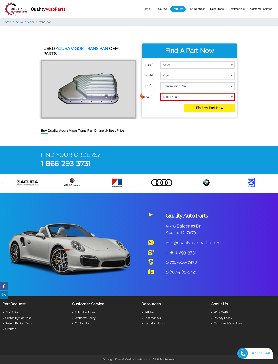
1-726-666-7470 (181, 262)
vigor (30, 22)
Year (148, 96)
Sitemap (10, 329)
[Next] (275, 183)
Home (146, 8)
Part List (178, 8)
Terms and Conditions (228, 323)
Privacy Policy (223, 318)
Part (148, 86)
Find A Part (12, 312)
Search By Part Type (18, 323)
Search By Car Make (18, 318)
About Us (161, 8)
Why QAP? (221, 312)
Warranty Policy (85, 318)
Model (149, 75)
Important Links (154, 323)
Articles (149, 312)
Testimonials (236, 8)
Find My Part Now (209, 108)
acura (19, 22)
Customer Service (261, 8)
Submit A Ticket (85, 312)
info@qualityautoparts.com (192, 242)
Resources (217, 8)
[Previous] (2, 183)
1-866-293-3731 (66, 163)
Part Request (196, 8)
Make (149, 65)
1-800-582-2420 (181, 272)
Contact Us (82, 323)
